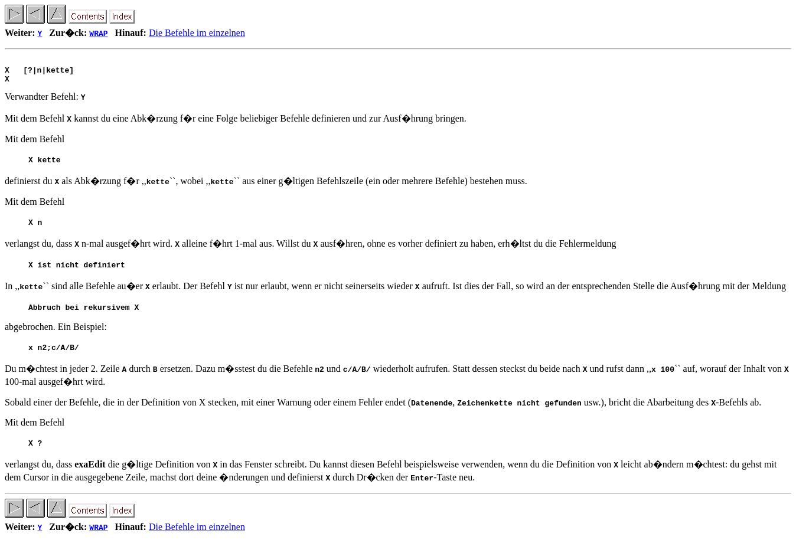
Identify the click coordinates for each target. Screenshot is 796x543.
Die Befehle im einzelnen (197, 33)
